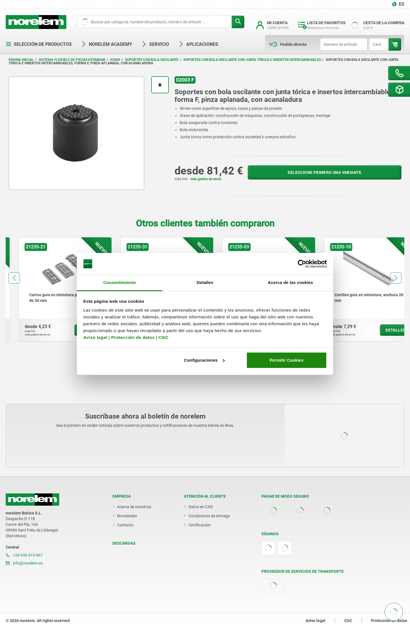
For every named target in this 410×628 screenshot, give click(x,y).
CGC (164, 337)
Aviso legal (95, 337)
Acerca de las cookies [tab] (290, 282)
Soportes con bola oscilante (152, 60)
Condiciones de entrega (209, 516)
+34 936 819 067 (24, 555)
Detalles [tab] (205, 282)
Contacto (125, 525)
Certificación (199, 525)
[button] (14, 278)
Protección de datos (133, 337)
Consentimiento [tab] (119, 282)
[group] (52, 289)
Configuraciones (204, 360)
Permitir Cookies (287, 360)
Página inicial (21, 59)
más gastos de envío (206, 179)
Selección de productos (39, 44)
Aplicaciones (198, 44)
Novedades (127, 516)
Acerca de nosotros (134, 507)
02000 (115, 60)
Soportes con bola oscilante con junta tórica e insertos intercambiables (252, 60)
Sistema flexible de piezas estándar (72, 60)
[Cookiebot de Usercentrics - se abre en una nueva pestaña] (302, 264)
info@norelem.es (24, 563)
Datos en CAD (200, 507)
